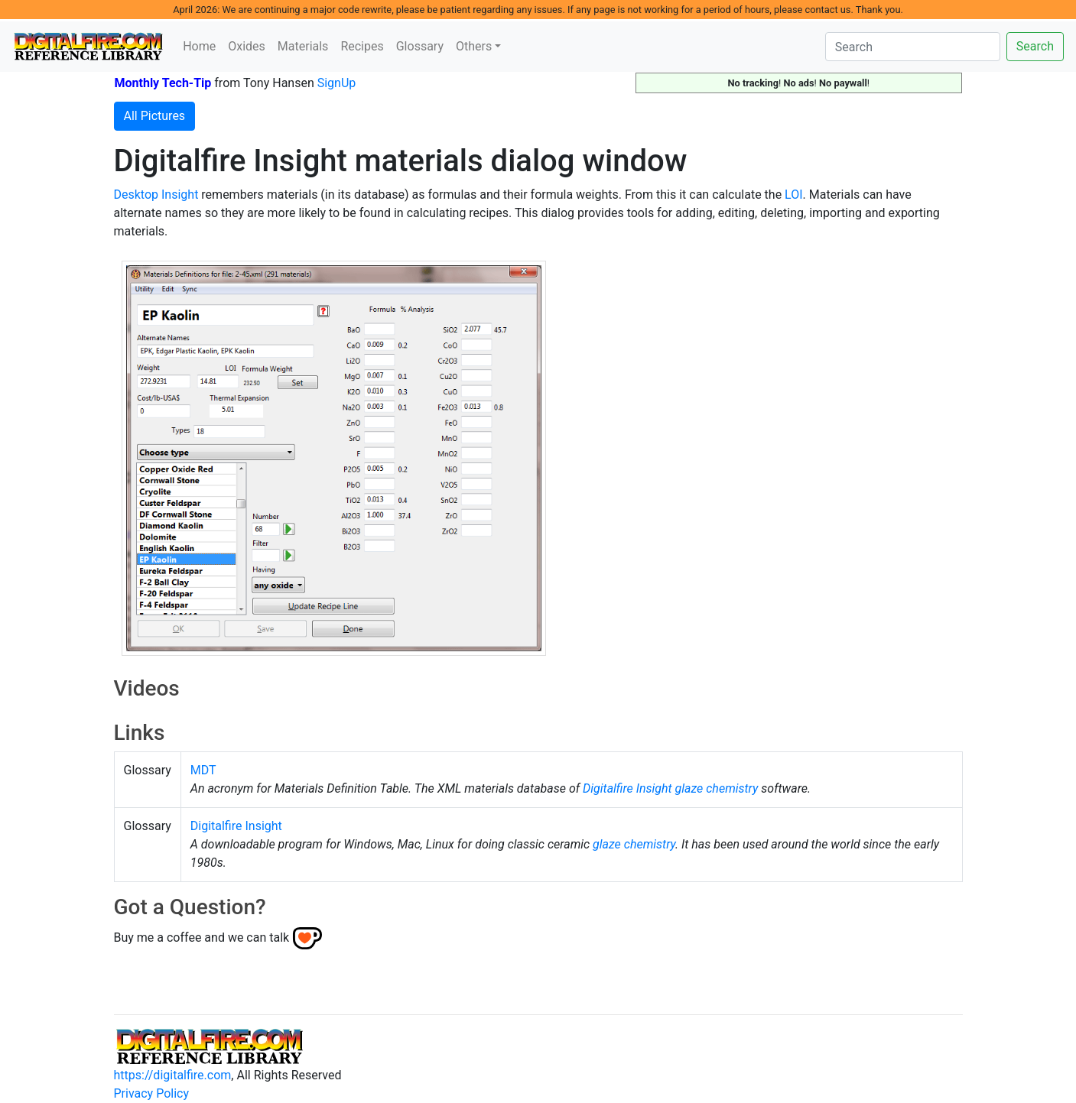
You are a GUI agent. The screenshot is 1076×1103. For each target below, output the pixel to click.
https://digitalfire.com (173, 1075)
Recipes (361, 46)
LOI (793, 194)
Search (1035, 46)
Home (199, 46)
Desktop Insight (156, 194)
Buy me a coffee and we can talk (202, 937)
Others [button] (474, 46)
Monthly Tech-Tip (163, 83)
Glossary (420, 46)
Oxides (246, 46)
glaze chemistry (717, 788)
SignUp (336, 83)
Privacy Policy (152, 1093)
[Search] (912, 46)
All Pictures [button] (155, 116)
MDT (203, 770)
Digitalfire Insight (627, 788)
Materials (303, 46)
